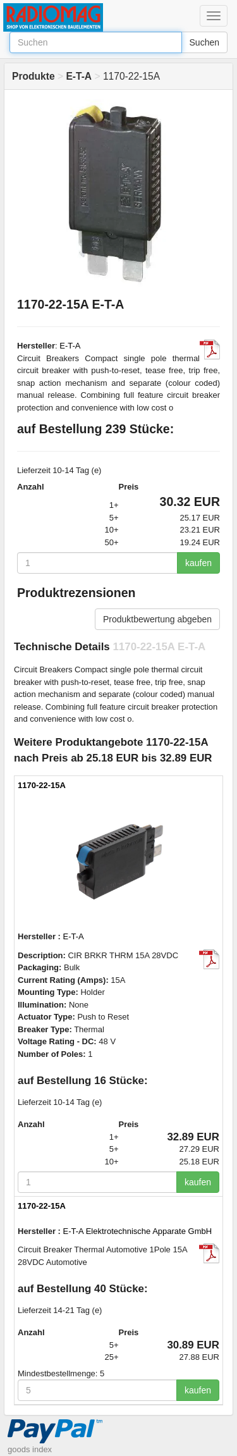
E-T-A (69, 345)
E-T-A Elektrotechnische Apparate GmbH (137, 1231)
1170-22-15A (42, 785)
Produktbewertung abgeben (157, 619)
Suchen (204, 42)
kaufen (198, 563)
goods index (30, 1449)
